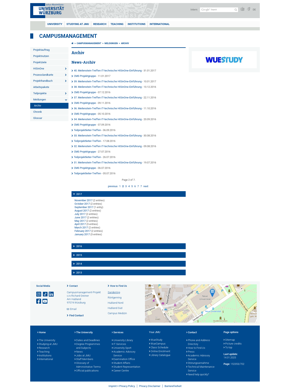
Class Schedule (158, 348)
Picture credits (233, 344)
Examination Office (123, 359)
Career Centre (120, 371)
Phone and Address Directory (198, 342)
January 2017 (82, 234)
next (145, 186)
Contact (73, 286)
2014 (79, 263)
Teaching (117, 24)
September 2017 (84, 207)
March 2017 (81, 227)
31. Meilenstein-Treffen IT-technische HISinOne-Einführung (108, 162)
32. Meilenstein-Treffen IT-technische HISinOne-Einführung (108, 146)
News (79, 352)
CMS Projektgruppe (85, 75)
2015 (79, 255)
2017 (79, 194)
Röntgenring (114, 297)
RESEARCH (99, 24)
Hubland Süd (115, 307)
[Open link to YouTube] (45, 301)
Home (41, 332)
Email (73, 309)
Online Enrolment (159, 351)
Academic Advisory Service (123, 354)
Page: (227, 363)
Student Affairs (121, 363)
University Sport (121, 348)
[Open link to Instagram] (39, 294)
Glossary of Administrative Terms (88, 365)
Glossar (37, 118)
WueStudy (155, 340)
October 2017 (82, 203)
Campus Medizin (117, 313)
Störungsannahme (197, 363)
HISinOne (38, 68)
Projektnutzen (41, 56)
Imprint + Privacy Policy (122, 386)
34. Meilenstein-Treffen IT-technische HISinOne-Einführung (108, 119)
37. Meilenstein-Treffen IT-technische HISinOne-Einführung (108, 97)
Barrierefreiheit (173, 386)
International (160, 24)
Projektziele (40, 62)
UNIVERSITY (54, 24)
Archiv (37, 105)
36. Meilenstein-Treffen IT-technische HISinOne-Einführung (108, 108)
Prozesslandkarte (43, 74)
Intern (194, 9)
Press (190, 352)
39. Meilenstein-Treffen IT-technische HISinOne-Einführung (108, 81)
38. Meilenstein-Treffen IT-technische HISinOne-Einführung (108, 86)
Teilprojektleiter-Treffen (87, 130)
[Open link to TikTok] (45, 294)
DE (254, 9)
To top (228, 348)
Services (117, 332)
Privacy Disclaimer (149, 386)
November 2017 (83, 200)
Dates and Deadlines (87, 340)
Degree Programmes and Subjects (87, 346)
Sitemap (229, 340)
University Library (122, 340)
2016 (79, 246)
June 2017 (80, 217)
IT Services (119, 344)
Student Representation (126, 367)
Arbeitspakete (41, 87)
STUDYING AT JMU (77, 24)
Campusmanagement (68, 36)
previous (113, 186)
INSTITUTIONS (136, 24)
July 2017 (80, 214)
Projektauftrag (41, 49)
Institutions (44, 356)
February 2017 (83, 230)
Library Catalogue (159, 355)
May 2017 (80, 220)
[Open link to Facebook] (39, 301)
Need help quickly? (197, 375)
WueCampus (157, 344)
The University (46, 340)
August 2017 (82, 210)
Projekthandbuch (43, 80)
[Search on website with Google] (219, 9)
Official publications (87, 371)
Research (43, 348)
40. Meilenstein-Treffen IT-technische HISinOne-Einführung (108, 70)
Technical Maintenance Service (200, 369)
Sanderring (114, 292)
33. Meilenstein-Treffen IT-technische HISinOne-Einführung (108, 135)
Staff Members (84, 359)
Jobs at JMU (83, 356)
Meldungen (39, 99)
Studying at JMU (47, 344)
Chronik (37, 111)
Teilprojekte (40, 93)
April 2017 (80, 224)
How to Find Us (118, 286)
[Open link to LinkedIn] (51, 294)
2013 (79, 272)
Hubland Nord (115, 302)
